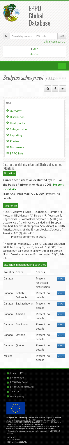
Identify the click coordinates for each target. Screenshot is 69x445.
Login (35, 48)
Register (35, 54)
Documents (17, 147)
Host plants (17, 123)
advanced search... (55, 41)
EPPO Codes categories (22, 386)
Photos (14, 141)
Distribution (17, 117)
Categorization (19, 129)
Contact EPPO (17, 373)
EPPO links (17, 153)
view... (61, 278)
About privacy (17, 396)
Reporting (16, 135)
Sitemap (14, 391)
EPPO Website (17, 377)
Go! (62, 36)
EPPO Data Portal (19, 382)
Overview (16, 111)
